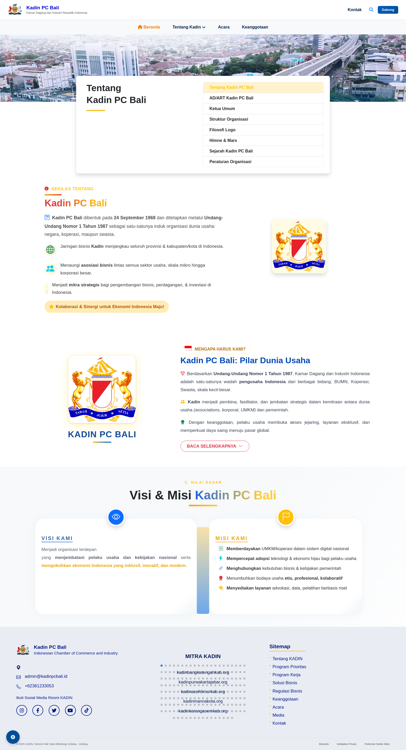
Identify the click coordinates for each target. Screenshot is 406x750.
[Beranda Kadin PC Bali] (47, 10)
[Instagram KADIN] (21, 710)
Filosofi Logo (222, 130)
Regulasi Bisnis (287, 691)
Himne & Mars (223, 140)
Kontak (355, 10)
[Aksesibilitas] (13, 737)
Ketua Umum (222, 108)
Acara (223, 27)
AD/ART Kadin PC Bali (231, 98)
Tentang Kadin (189, 27)
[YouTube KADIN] (70, 710)
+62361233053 (39, 685)
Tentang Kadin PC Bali (231, 87)
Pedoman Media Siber (377, 743)
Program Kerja (286, 674)
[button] (162, 666)
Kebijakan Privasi (346, 743)
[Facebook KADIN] (37, 710)
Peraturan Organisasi (230, 161)
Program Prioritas (289, 666)
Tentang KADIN (287, 658)
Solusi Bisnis (284, 682)
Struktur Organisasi (228, 119)
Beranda (149, 27)
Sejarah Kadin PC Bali (231, 151)
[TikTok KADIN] (86, 710)
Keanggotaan (255, 27)
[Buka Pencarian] (371, 9)
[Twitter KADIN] (54, 710)
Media (278, 715)
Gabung (388, 10)
